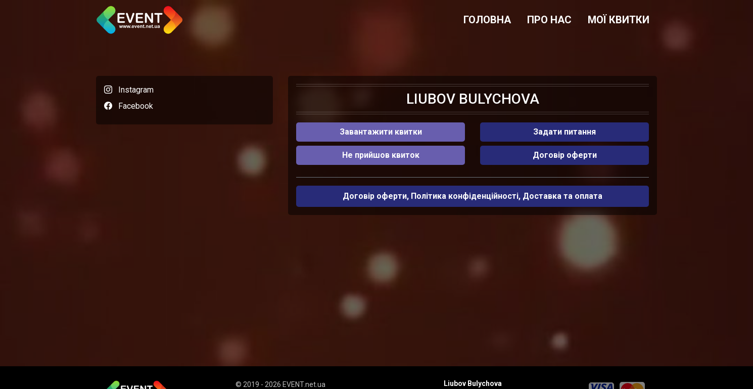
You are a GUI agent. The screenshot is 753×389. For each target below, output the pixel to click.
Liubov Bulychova (473, 383)
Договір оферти (565, 155)
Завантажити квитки (381, 132)
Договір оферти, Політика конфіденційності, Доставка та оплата (472, 196)
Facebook (135, 106)
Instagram (136, 90)
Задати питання (564, 132)
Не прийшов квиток (380, 155)
